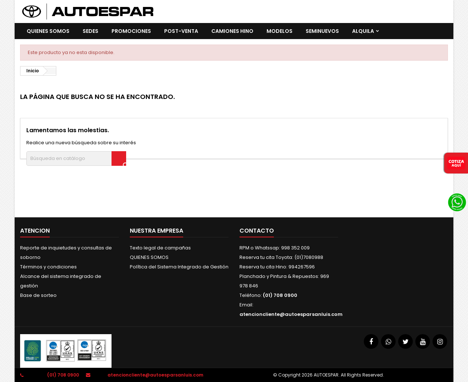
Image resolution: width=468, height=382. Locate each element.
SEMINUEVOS (322, 31)
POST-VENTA (181, 31)
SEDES (90, 31)
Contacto (256, 230)
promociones (131, 31)
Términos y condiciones (48, 266)
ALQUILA (363, 31)
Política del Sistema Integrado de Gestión (179, 266)
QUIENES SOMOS (48, 31)
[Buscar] (76, 158)
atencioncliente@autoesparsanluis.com (291, 314)
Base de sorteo (38, 295)
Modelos (279, 31)
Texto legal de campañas (160, 247)
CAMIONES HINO (232, 31)
